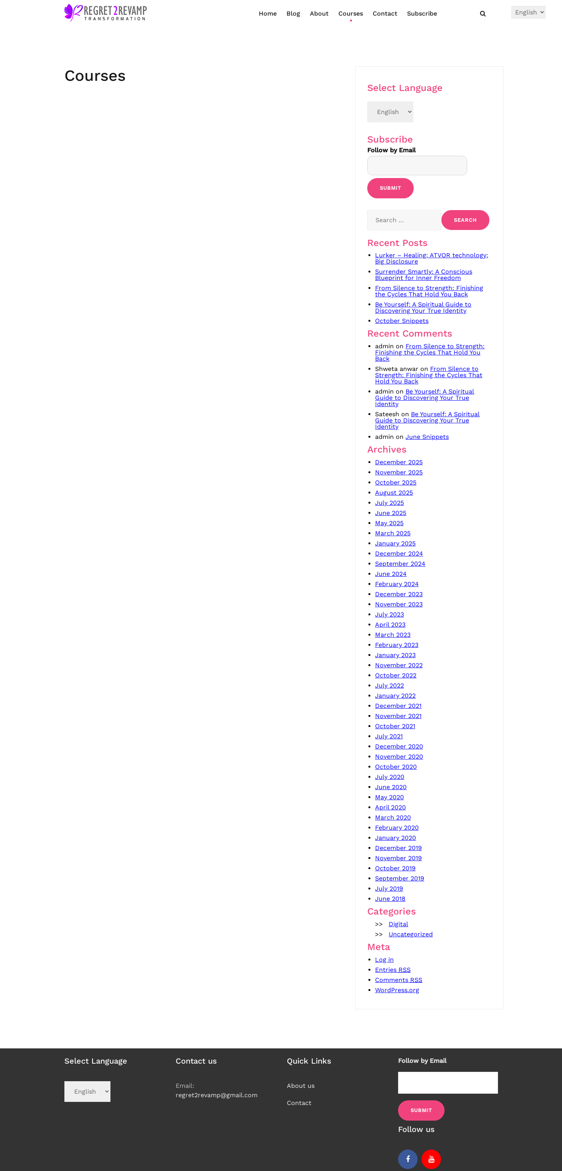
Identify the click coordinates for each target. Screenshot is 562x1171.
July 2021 (389, 736)
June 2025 (390, 513)
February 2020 (397, 827)
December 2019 (398, 848)
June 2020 (391, 787)
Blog (293, 13)
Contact (385, 13)
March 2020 (393, 817)
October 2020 (396, 766)
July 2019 (389, 888)
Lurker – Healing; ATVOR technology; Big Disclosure (431, 258)
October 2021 (395, 726)
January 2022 (395, 695)
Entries (393, 969)
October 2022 (395, 675)
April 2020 (390, 807)
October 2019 (395, 868)
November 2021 (398, 716)
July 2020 (389, 777)
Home (268, 13)
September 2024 (400, 563)
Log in (384, 959)
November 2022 (399, 665)
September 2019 (399, 878)
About (319, 13)
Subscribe (422, 13)
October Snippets (402, 320)
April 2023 (390, 624)
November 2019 (398, 858)
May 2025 (389, 523)
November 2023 (399, 604)
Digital (398, 924)
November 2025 (399, 472)
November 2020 (399, 756)
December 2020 (399, 746)
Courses (350, 13)
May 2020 (389, 797)
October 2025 (395, 482)
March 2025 (393, 533)
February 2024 (397, 584)
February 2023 (396, 645)
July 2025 (389, 502)
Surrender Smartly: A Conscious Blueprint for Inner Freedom (423, 275)
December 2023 (399, 594)
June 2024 (391, 573)
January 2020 (395, 837)
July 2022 (389, 685)
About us (301, 1085)
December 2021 (398, 705)
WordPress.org (397, 990)
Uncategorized (411, 934)
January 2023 (395, 655)
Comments (398, 980)
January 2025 (395, 543)
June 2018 (390, 898)
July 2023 (389, 614)
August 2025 (394, 492)
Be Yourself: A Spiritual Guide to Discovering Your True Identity (423, 307)
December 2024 (399, 553)
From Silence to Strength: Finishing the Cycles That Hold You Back (429, 291)
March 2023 (393, 634)
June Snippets (427, 436)
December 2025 (399, 462)
